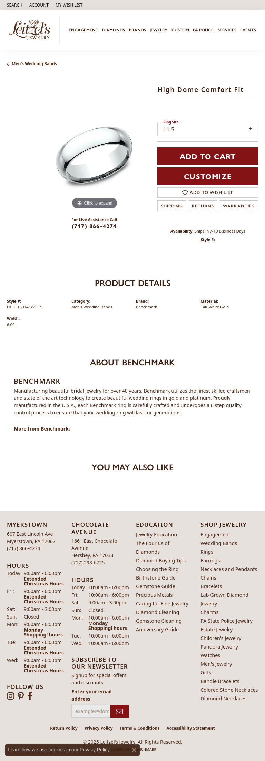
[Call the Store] (23, 548)
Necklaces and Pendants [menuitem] (228, 569)
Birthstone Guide (156, 577)
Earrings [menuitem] (210, 560)
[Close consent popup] (134, 750)
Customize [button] (208, 176)
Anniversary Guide (157, 629)
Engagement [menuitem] (215, 534)
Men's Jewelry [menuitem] (216, 664)
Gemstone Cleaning (159, 620)
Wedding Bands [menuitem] (218, 543)
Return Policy (64, 728)
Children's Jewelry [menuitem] (220, 638)
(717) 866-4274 (94, 226)
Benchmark (146, 306)
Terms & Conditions (140, 728)
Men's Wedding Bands (34, 64)
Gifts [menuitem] (205, 672)
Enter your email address (91, 695)
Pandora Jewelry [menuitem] (219, 646)
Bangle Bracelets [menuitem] (219, 681)
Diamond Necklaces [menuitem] (223, 698)
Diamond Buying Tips (161, 560)
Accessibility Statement (190, 728)
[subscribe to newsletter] (119, 711)
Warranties (239, 206)
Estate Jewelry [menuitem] (216, 629)
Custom (180, 30)
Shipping (172, 206)
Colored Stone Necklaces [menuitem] (229, 689)
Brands (137, 30)
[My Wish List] (69, 5)
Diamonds (113, 30)
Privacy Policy (99, 728)
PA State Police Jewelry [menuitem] (226, 620)
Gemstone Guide (155, 586)
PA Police (203, 30)
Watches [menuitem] (210, 655)
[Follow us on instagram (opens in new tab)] (10, 696)
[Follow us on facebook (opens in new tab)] (29, 696)
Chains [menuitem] (208, 577)
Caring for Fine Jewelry (162, 603)
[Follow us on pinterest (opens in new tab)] (21, 696)
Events (248, 30)
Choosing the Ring (157, 569)
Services (227, 30)
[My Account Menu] (39, 5)
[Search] (14, 5)
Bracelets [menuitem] (211, 586)
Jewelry (158, 30)
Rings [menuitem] (206, 551)
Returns (203, 206)
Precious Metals (154, 595)
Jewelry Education (156, 534)
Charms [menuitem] (209, 612)
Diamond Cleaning (157, 612)
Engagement (83, 30)
